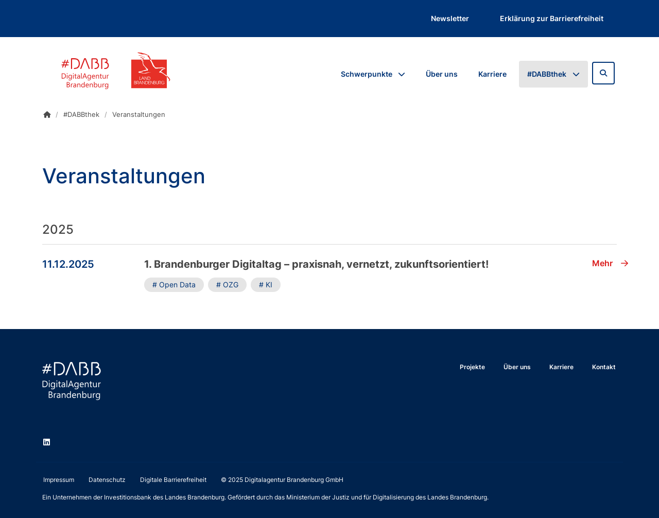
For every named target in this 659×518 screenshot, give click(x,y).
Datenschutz (107, 480)
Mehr (610, 263)
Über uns (442, 74)
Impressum (58, 480)
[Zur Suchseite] (603, 73)
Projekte (472, 367)
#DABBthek (546, 74)
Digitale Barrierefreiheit (173, 480)
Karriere (492, 74)
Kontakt (604, 367)
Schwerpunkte (366, 74)
